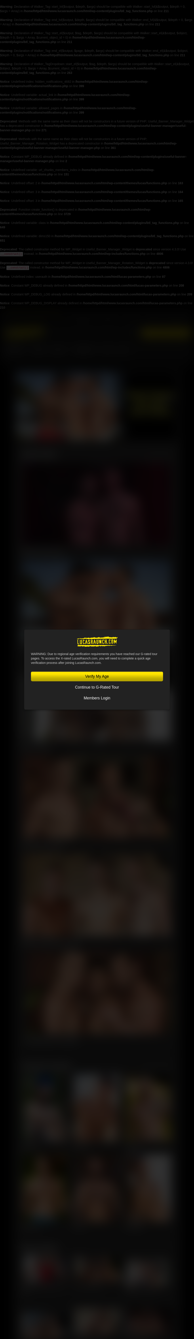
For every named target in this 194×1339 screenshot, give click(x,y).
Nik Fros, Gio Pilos (36, 747)
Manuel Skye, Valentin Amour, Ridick (51, 942)
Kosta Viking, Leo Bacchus (43, 845)
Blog (123, 350)
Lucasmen (15, 350)
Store (107, 350)
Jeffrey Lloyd (29, 1146)
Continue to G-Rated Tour (97, 687)
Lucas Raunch (109, 319)
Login (133, 333)
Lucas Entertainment (82, 319)
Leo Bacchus (133, 1146)
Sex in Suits (133, 319)
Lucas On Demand (176, 319)
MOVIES (38, 350)
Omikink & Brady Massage (43, 551)
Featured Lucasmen (46, 1065)
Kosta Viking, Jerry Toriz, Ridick (51, 1040)
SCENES (59, 350)
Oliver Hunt (80, 1146)
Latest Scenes (39, 454)
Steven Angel (134, 1227)
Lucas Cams (153, 319)
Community (84, 350)
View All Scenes (160, 455)
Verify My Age (97, 676)
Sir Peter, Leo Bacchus (87, 1286)
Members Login (97, 698)
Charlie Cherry (31, 1227)
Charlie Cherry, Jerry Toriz (141, 1290)
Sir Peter (79, 1227)
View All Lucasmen (157, 1067)
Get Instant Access (166, 333)
